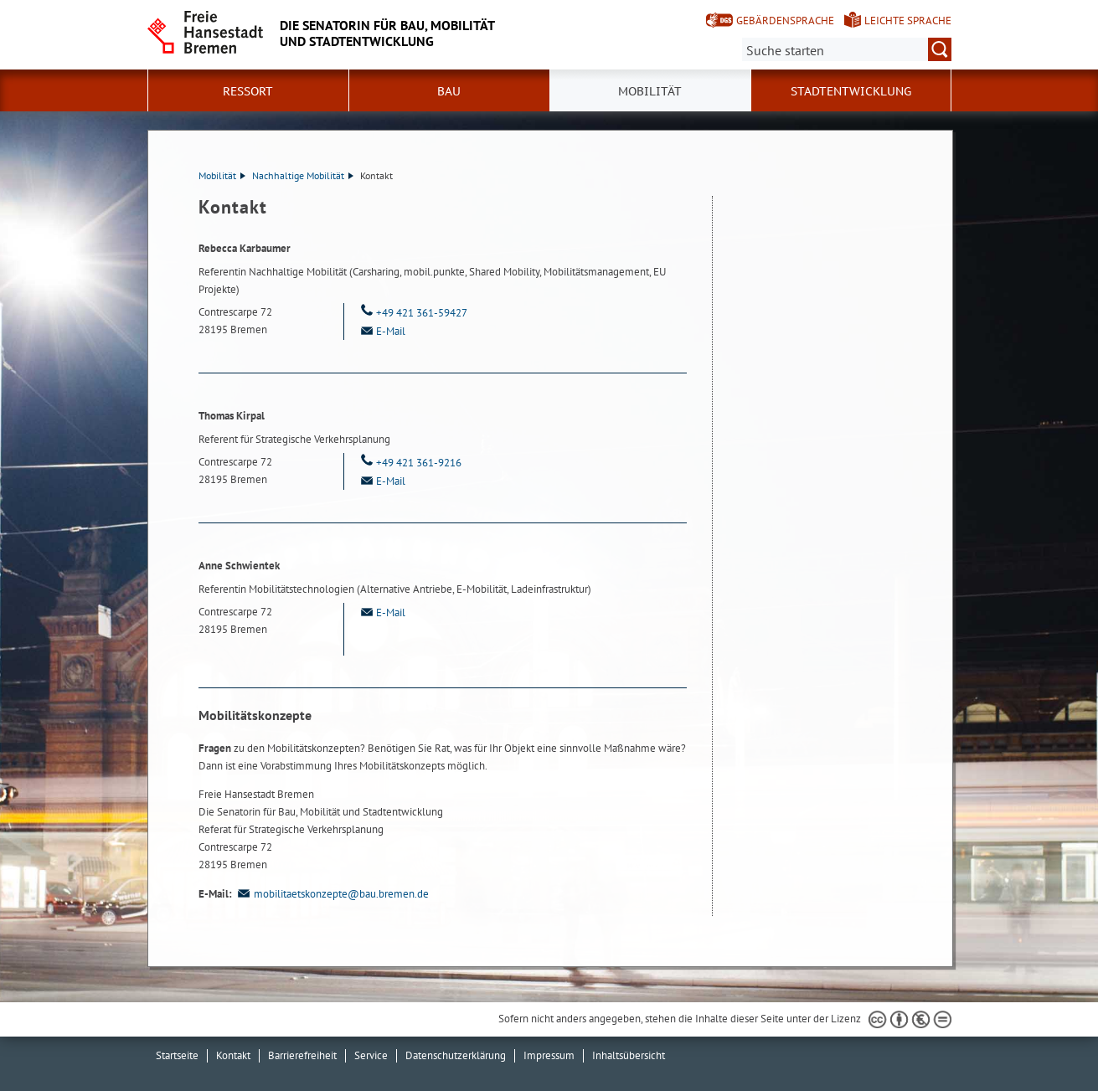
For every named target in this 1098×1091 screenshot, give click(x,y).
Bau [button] (449, 91)
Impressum (549, 1055)
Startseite (177, 1055)
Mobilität (221, 175)
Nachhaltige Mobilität (302, 175)
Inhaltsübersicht (628, 1055)
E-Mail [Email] (381, 331)
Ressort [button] (248, 91)
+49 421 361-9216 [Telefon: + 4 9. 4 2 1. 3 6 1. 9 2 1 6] (409, 462)
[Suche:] (846, 49)
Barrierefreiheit (302, 1055)
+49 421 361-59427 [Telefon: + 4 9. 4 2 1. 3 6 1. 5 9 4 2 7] (412, 313)
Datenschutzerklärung (455, 1055)
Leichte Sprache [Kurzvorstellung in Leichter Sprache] (907, 20)
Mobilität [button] (650, 91)
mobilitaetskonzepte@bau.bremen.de (332, 894)
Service (371, 1055)
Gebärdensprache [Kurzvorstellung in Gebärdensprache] (785, 20)
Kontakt (233, 1055)
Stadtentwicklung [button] (851, 91)
